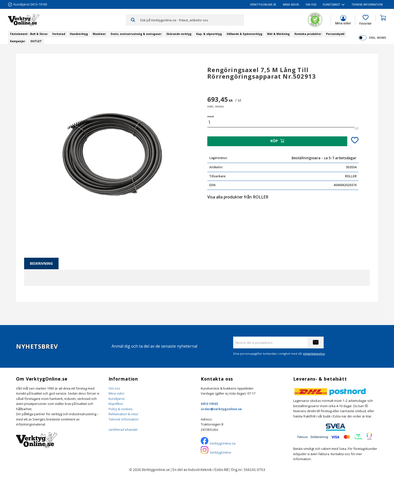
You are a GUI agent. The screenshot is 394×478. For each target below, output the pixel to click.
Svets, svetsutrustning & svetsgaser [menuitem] (136, 34)
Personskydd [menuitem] (335, 34)
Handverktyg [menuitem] (79, 34)
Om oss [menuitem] (311, 4)
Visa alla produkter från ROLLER (237, 197)
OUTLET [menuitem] (36, 41)
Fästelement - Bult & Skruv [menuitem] (28, 34)
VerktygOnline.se (223, 443)
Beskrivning (41, 263)
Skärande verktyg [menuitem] (178, 34)
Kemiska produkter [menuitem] (307, 34)
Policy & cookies (121, 409)
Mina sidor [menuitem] (291, 4)
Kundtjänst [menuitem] (331, 4)
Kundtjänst (117, 398)
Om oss (114, 388)
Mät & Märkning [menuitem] (278, 34)
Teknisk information (124, 419)
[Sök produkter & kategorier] (192, 20)
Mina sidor (116, 393)
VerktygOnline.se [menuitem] (263, 4)
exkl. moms (377, 37)
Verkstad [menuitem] (58, 34)
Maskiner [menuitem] (99, 34)
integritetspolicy (314, 353)
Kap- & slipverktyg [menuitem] (209, 34)
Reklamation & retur (123, 414)
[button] (365, 20)
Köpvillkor (116, 403)
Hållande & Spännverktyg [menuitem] (244, 34)
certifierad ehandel (123, 429)
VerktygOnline (220, 452)
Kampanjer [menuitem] (17, 41)
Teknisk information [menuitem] (367, 4)
